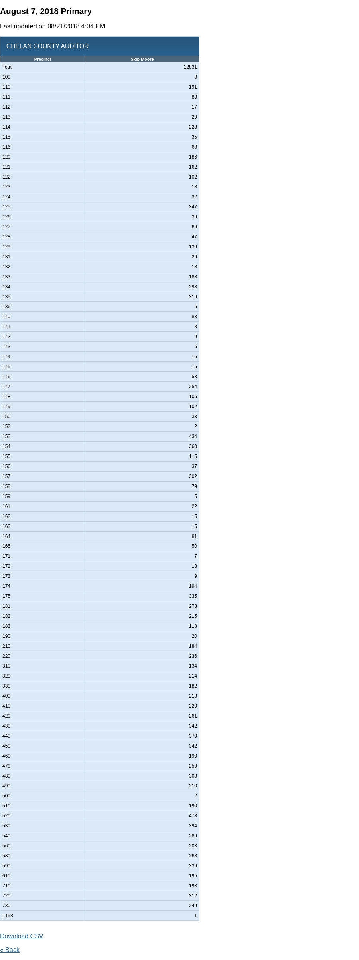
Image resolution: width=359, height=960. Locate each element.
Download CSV (21, 936)
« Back (10, 949)
